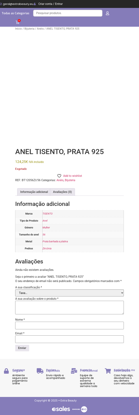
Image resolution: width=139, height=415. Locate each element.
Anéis (40, 28)
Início (18, 28)
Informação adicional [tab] (34, 192)
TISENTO (47, 213)
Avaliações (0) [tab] (62, 192)
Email (19, 333)
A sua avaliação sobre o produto (36, 298)
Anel (45, 220)
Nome (20, 319)
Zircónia (47, 248)
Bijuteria (29, 28)
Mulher (46, 227)
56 (44, 234)
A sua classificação (28, 287)
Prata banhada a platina (55, 241)
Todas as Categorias (15, 13)
